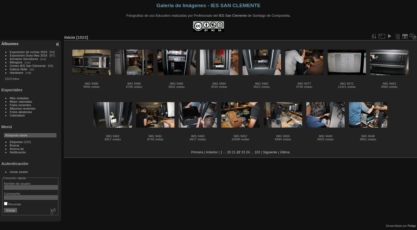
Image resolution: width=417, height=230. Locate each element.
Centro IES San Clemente (28, 65)
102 (257, 152)
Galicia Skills (19, 69)
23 (243, 152)
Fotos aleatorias (21, 112)
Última (285, 152)
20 (229, 152)
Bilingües (16, 62)
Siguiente (270, 152)
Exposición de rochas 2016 (28, 52)
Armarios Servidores (24, 58)
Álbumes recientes (23, 108)
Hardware (16, 72)
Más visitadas (19, 98)
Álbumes (10, 43)
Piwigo (412, 225)
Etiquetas (16, 142)
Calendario (17, 115)
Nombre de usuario (17, 183)
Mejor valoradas (21, 101)
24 (248, 152)
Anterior (212, 152)
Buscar (15, 145)
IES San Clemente (233, 16)
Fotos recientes (20, 105)
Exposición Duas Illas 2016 (28, 55)
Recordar (12, 204)
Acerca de (17, 148)
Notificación (18, 152)
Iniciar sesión (19, 171)
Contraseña (12, 193)
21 (234, 152)
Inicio (69, 37)
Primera (197, 152)
